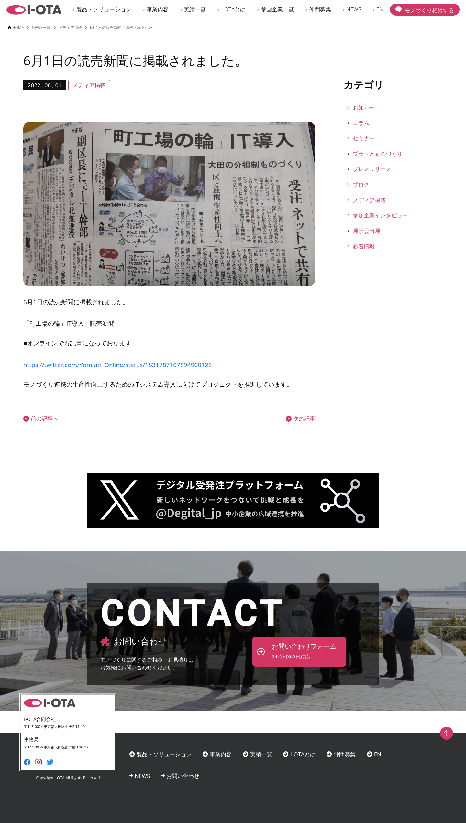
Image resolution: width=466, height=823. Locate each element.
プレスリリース (372, 169)
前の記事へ (40, 418)
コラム (361, 123)
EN (379, 9)
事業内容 (158, 9)
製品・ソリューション (103, 9)
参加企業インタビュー (380, 215)
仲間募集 (320, 9)
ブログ (361, 184)
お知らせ (364, 107)
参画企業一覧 (277, 9)
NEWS (353, 9)
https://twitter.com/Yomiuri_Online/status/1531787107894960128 (117, 365)
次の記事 (300, 418)
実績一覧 (195, 9)
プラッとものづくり (377, 153)
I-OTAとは (233, 9)
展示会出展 (366, 231)
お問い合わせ (182, 776)
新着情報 (364, 246)
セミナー (364, 138)
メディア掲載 (369, 200)
